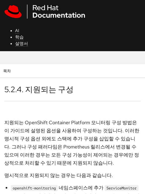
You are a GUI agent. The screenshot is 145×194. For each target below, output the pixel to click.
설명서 (21, 43)
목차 (7, 70)
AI (17, 30)
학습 (19, 37)
